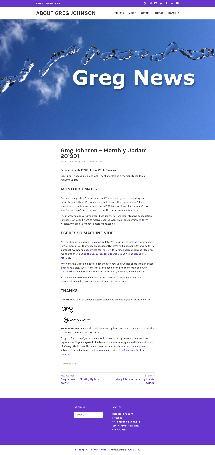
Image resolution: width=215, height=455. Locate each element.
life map (99, 350)
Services (145, 13)
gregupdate (72, 363)
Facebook (121, 421)
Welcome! (119, 13)
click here (132, 209)
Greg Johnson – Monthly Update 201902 (131, 379)
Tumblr (124, 425)
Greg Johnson (82, 161)
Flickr (131, 421)
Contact (159, 13)
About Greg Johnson (67, 13)
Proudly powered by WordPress (90, 449)
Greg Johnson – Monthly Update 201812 (84, 379)
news (100, 161)
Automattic (134, 449)
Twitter (134, 425)
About (132, 13)
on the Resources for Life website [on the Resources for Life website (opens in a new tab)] (104, 253)
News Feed (173, 13)
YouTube (122, 429)
